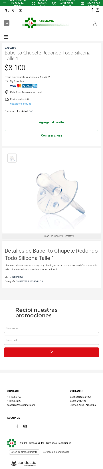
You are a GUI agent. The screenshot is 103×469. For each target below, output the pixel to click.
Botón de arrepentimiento (24, 452)
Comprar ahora (51, 135)
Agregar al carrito (51, 122)
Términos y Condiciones (58, 443)
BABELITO (17, 277)
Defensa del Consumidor (56, 452)
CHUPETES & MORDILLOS (29, 281)
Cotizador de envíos (20, 103)
